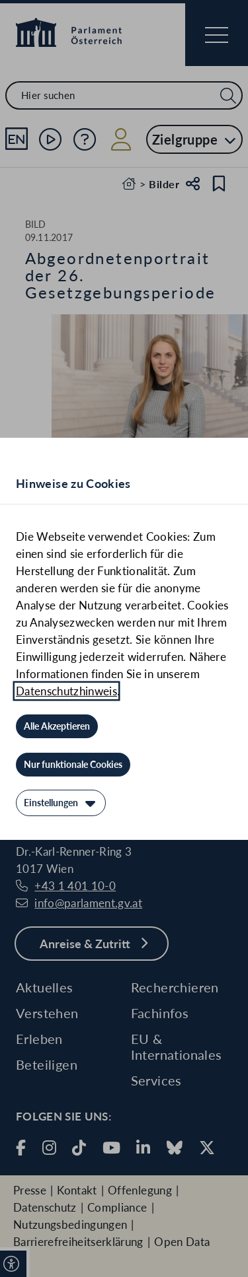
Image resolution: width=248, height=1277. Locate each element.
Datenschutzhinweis (66, 691)
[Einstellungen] (61, 803)
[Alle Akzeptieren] (57, 726)
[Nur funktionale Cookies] (73, 765)
